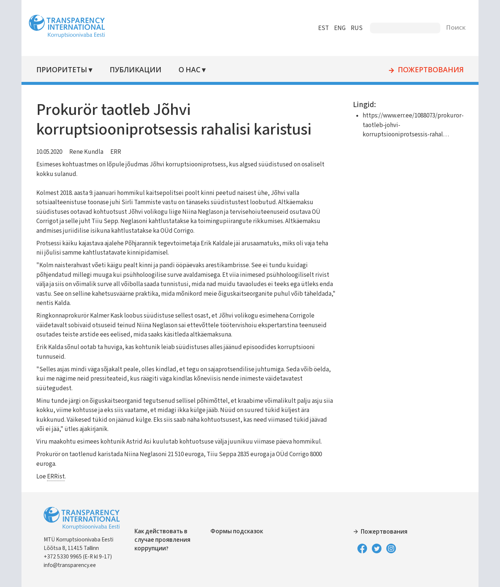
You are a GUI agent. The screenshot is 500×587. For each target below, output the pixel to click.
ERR (122, 152)
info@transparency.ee (76, 565)
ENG (333, 28)
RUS (350, 28)
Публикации (141, 70)
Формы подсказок (239, 531)
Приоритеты (68, 70)
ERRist (62, 476)
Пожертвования (424, 70)
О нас (195, 70)
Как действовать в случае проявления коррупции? (169, 540)
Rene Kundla (93, 152)
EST (317, 28)
